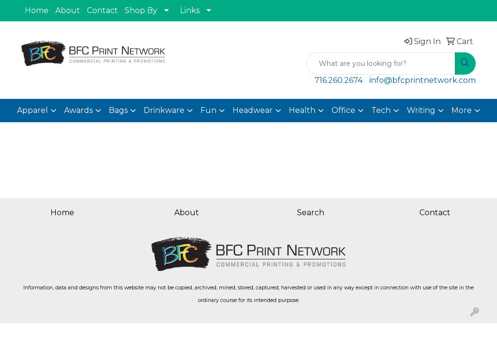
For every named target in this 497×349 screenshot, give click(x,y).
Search (310, 212)
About (67, 10)
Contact (102, 10)
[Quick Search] (380, 63)
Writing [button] (421, 110)
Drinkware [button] (164, 110)
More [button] (461, 110)
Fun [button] (208, 110)
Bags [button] (118, 110)
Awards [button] (78, 110)
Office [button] (343, 110)
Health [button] (302, 110)
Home (37, 10)
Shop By (141, 10)
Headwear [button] (252, 110)
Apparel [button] (32, 110)
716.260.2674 (339, 80)
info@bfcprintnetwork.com (422, 80)
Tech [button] (381, 110)
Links (189, 10)
